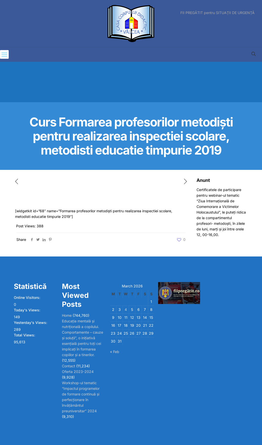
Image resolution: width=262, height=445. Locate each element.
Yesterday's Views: (31, 322)
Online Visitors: (27, 297)
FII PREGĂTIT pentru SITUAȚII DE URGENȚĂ (217, 13)
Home (67, 315)
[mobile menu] (4, 54)
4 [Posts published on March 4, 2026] (126, 309)
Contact (68, 366)
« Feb (114, 351)
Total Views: (25, 335)
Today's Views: (27, 310)
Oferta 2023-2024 (78, 371)
